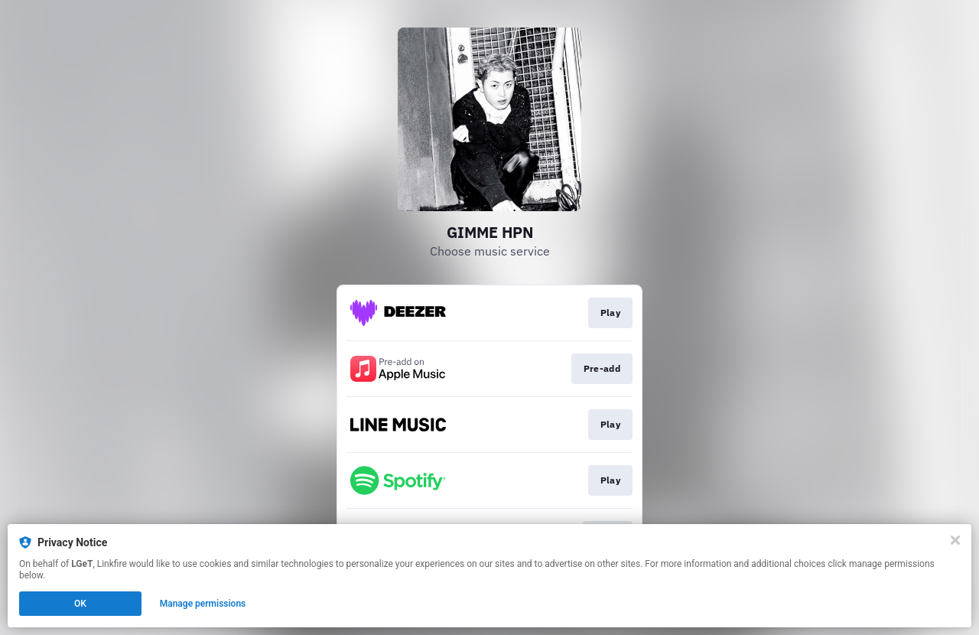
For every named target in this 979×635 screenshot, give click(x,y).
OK (80, 603)
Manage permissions (203, 603)
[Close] (955, 540)
